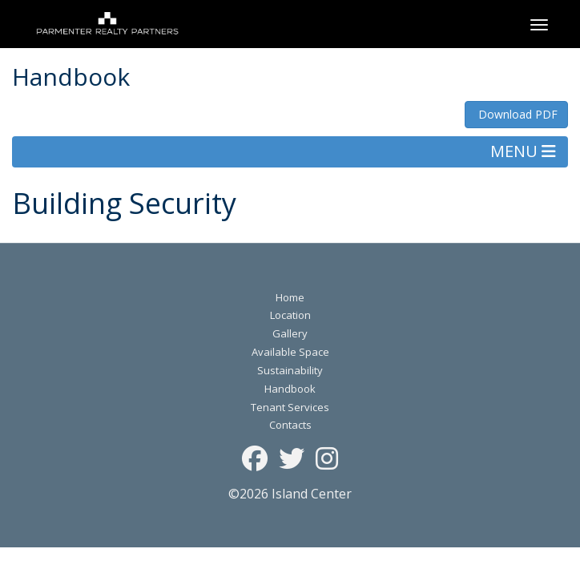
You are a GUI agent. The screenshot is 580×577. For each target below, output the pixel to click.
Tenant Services (290, 407)
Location (290, 315)
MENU (523, 151)
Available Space (290, 352)
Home (290, 297)
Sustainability (290, 370)
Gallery (290, 333)
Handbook (290, 388)
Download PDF (516, 114)
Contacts (290, 425)
